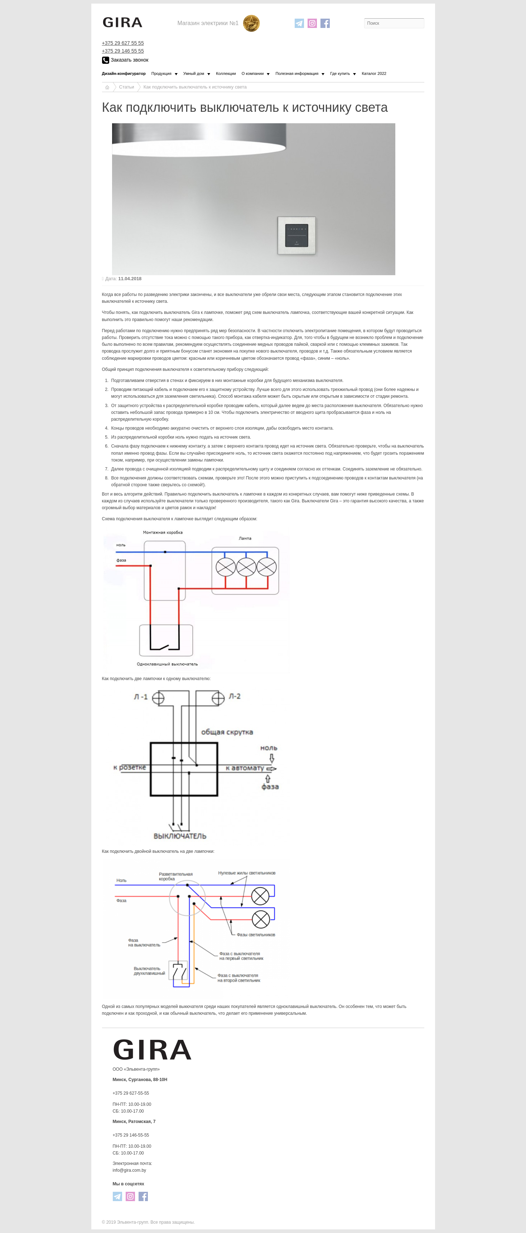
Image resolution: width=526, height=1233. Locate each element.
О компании (253, 73)
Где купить (340, 73)
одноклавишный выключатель (306, 1006)
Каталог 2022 (374, 73)
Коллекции (226, 73)
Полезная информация (296, 73)
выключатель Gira (182, 312)
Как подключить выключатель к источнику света (195, 87)
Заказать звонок (125, 60)
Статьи (126, 87)
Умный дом (193, 73)
